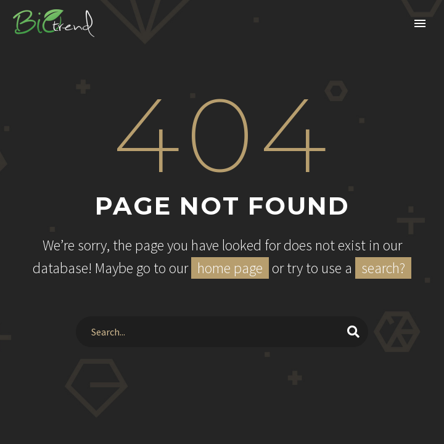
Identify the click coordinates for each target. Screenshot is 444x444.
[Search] (222, 331)
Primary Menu (420, 23)
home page (230, 268)
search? (383, 268)
